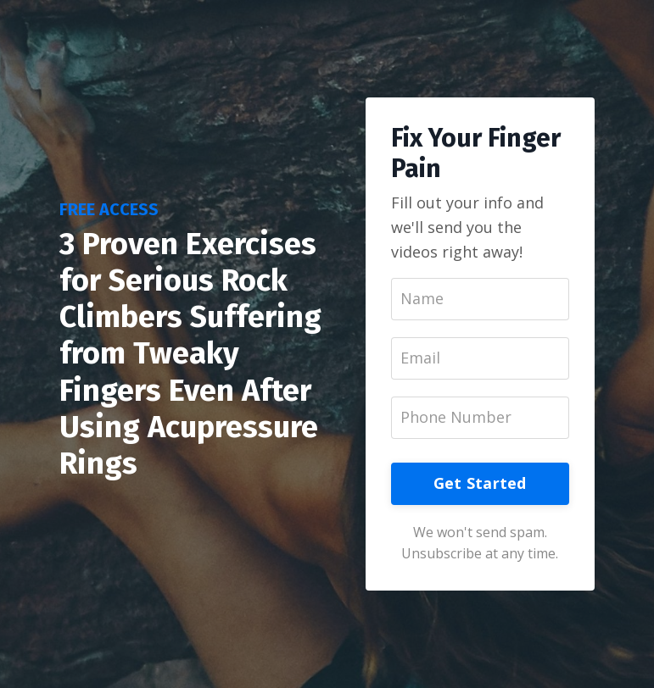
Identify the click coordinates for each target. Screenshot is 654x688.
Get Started (480, 483)
